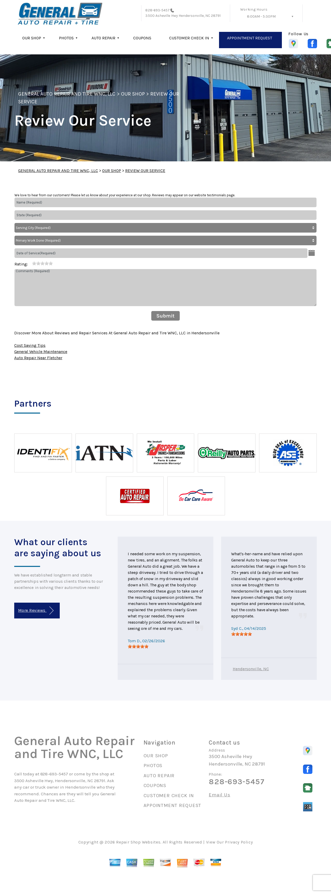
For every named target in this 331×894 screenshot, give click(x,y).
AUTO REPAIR (103, 37)
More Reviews (36, 610)
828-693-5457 (157, 10)
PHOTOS (66, 37)
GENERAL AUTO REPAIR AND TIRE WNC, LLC (66, 94)
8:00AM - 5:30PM (261, 16)
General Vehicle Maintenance (40, 351)
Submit (165, 316)
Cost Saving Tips (30, 345)
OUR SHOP (31, 37)
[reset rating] (30, 263)
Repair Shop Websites (138, 842)
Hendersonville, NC (251, 668)
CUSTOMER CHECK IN (189, 37)
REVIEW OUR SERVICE (145, 170)
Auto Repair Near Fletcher (38, 357)
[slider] (42, 263)
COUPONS (142, 37)
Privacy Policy (239, 842)
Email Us (219, 794)
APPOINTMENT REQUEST (249, 37)
